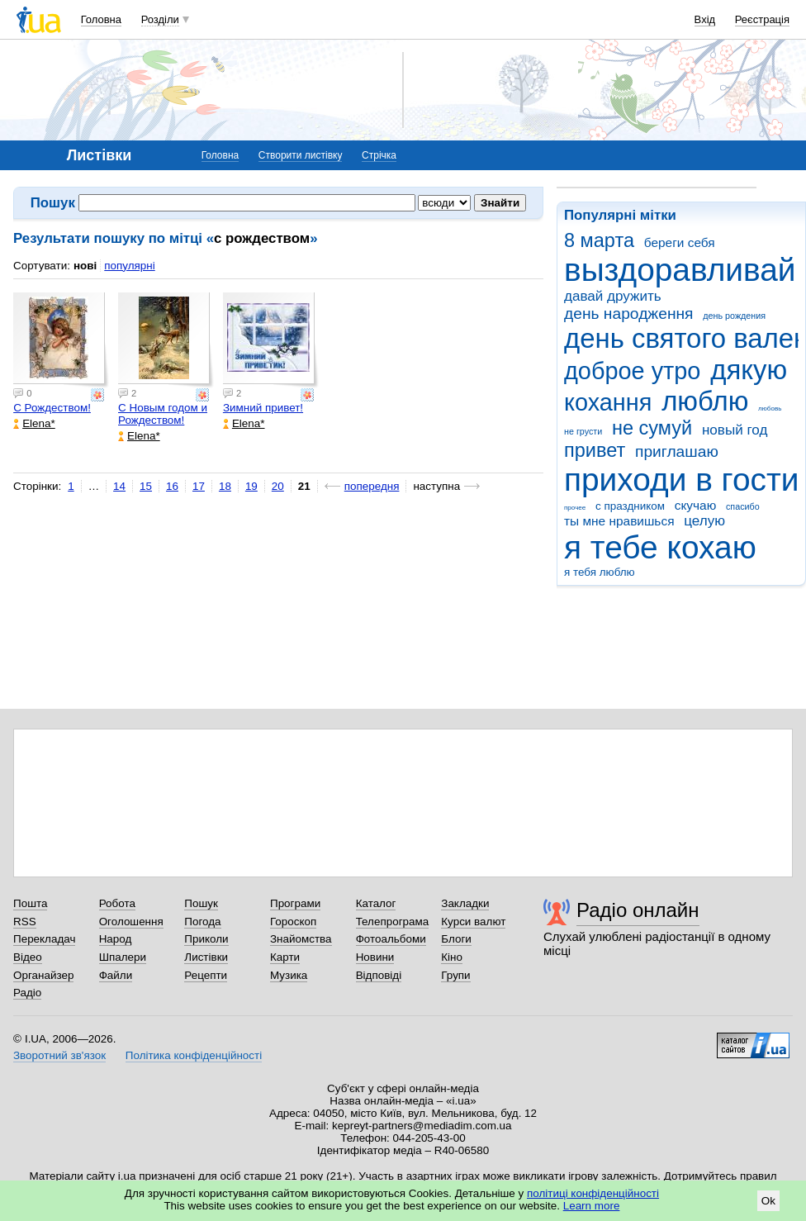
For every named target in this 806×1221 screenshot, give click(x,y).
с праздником (630, 506)
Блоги (456, 939)
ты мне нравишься (619, 521)
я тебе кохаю (660, 547)
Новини (375, 957)
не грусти (583, 431)
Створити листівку (300, 155)
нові (85, 265)
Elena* (34, 423)
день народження (629, 313)
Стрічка (379, 155)
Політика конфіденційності (194, 1055)
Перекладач (44, 939)
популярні (129, 265)
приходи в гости (681, 479)
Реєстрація (762, 19)
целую (704, 521)
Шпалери (122, 957)
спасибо (743, 506)
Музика (288, 975)
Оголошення (131, 921)
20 (278, 486)
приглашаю (676, 451)
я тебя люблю (599, 572)
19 (251, 486)
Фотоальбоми (391, 939)
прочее (575, 507)
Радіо (27, 992)
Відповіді (379, 975)
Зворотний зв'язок (59, 1055)
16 (172, 486)
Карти (285, 957)
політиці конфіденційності (593, 1193)
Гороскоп (293, 921)
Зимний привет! (263, 407)
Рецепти (205, 975)
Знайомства (301, 939)
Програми (295, 903)
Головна (101, 19)
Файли (116, 975)
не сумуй (652, 428)
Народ (115, 939)
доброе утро (632, 371)
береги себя (679, 242)
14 (119, 486)
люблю (704, 401)
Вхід (705, 19)
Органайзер (43, 975)
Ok (768, 1201)
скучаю (696, 505)
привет (594, 450)
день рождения (734, 316)
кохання (608, 402)
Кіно (451, 957)
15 (146, 486)
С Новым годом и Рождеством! (162, 413)
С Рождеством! (52, 407)
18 (225, 486)
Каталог (376, 903)
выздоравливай (679, 269)
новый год (734, 430)
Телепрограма (392, 921)
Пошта (30, 903)
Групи (455, 975)
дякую (748, 369)
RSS (24, 921)
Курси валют (473, 921)
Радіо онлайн (637, 910)
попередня (372, 486)
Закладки (465, 903)
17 (198, 486)
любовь (769, 408)
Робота (117, 903)
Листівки (206, 957)
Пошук (201, 903)
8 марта (599, 240)
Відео (27, 957)
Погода (202, 921)
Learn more (591, 1206)
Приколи (206, 939)
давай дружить (612, 296)
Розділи (160, 19)
